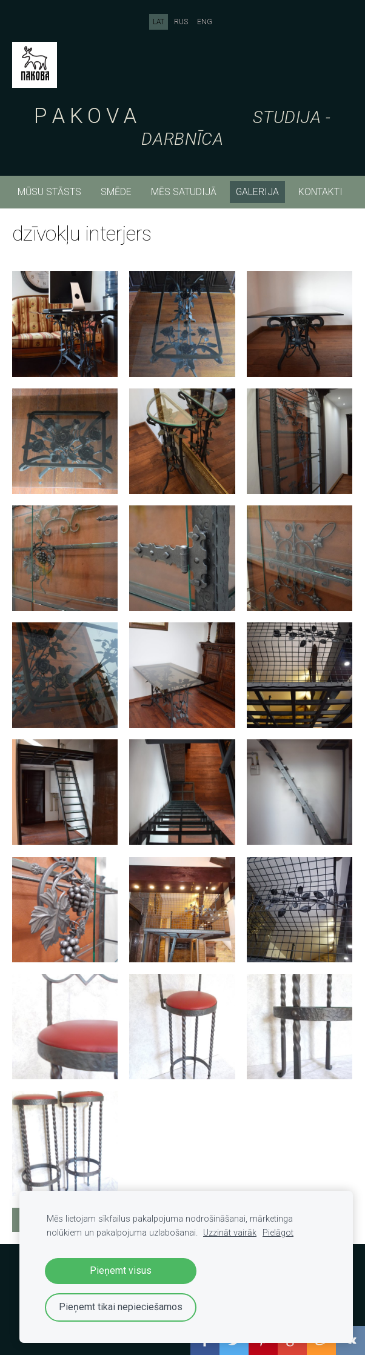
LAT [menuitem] (158, 22)
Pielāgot (278, 1233)
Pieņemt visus (121, 1270)
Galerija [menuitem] (257, 192)
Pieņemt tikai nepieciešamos (120, 1307)
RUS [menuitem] (181, 22)
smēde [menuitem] (116, 192)
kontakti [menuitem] (320, 192)
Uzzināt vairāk (229, 1233)
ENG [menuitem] (204, 22)
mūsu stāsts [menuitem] (49, 192)
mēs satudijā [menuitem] (183, 192)
